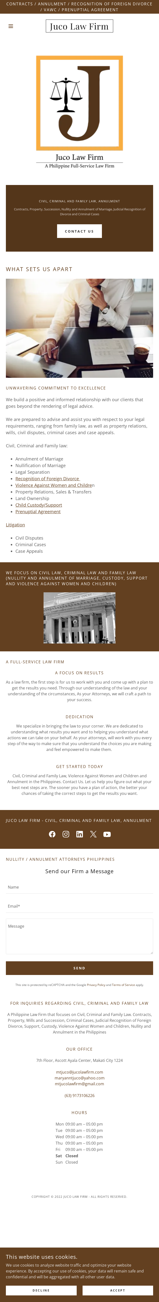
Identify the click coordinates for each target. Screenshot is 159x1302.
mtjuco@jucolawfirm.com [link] (79, 1072)
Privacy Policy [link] (96, 985)
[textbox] (79, 887)
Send (79, 968)
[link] (79, 26)
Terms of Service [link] (123, 985)
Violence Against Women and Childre (53, 485)
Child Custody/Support (38, 505)
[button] (17, 26)
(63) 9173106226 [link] (80, 1095)
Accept (117, 1294)
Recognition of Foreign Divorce (47, 479)
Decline (41, 1294)
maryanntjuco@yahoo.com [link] (80, 1078)
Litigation (15, 525)
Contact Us (79, 231)
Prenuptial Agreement (38, 511)
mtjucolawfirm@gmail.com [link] (79, 1084)
